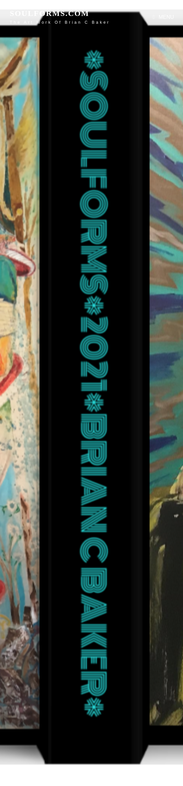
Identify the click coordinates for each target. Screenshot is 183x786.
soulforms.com (49, 13)
